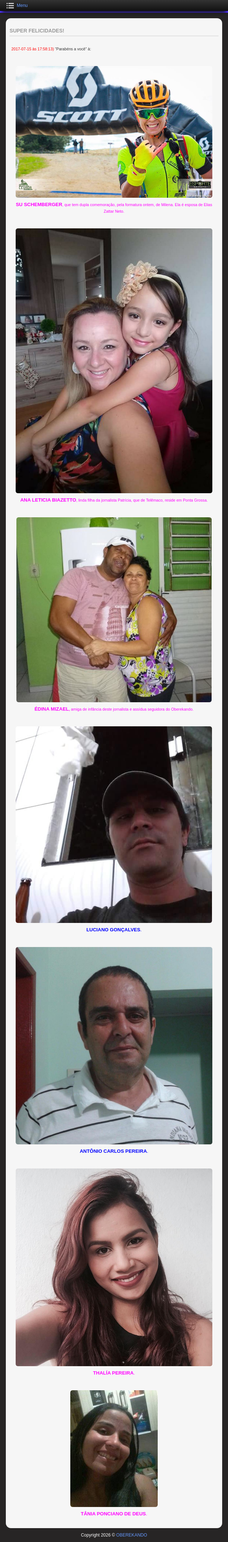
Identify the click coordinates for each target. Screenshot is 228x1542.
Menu (22, 5)
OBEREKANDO (131, 1535)
